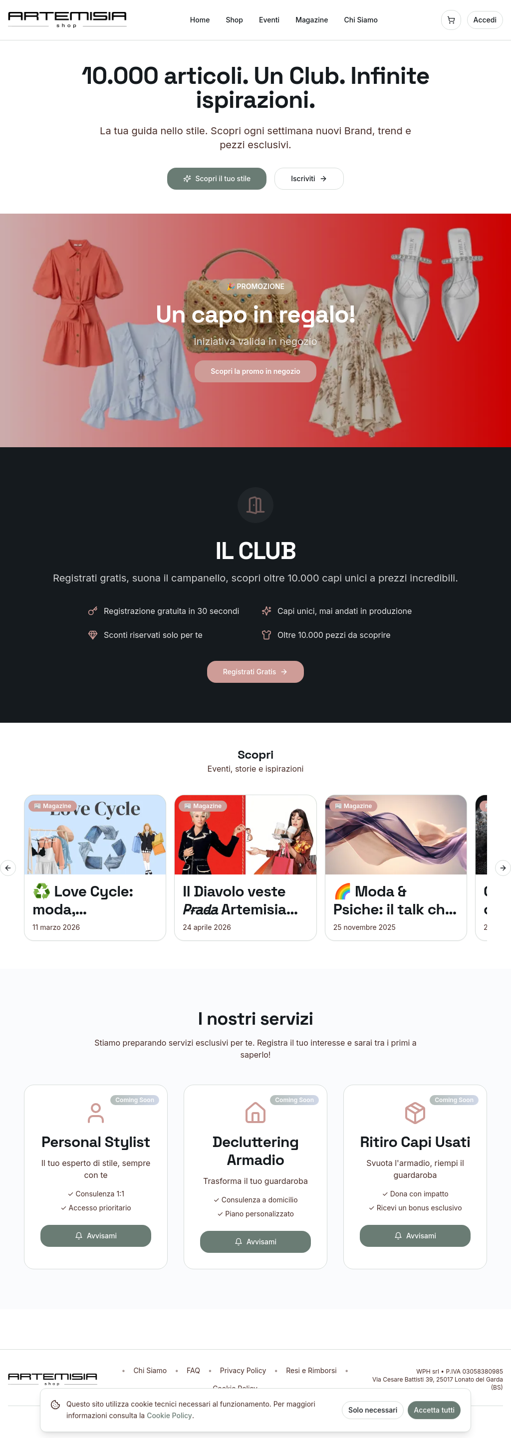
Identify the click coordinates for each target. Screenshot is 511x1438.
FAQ (193, 1370)
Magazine (311, 19)
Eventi (269, 19)
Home (200, 19)
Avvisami (96, 1235)
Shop (234, 19)
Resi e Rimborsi (311, 1370)
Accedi (485, 19)
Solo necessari (372, 1415)
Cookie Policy (169, 1421)
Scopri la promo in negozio (255, 371)
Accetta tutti (434, 1415)
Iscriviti (309, 178)
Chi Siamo (361, 19)
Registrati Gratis (255, 671)
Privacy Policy (243, 1370)
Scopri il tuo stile (217, 178)
